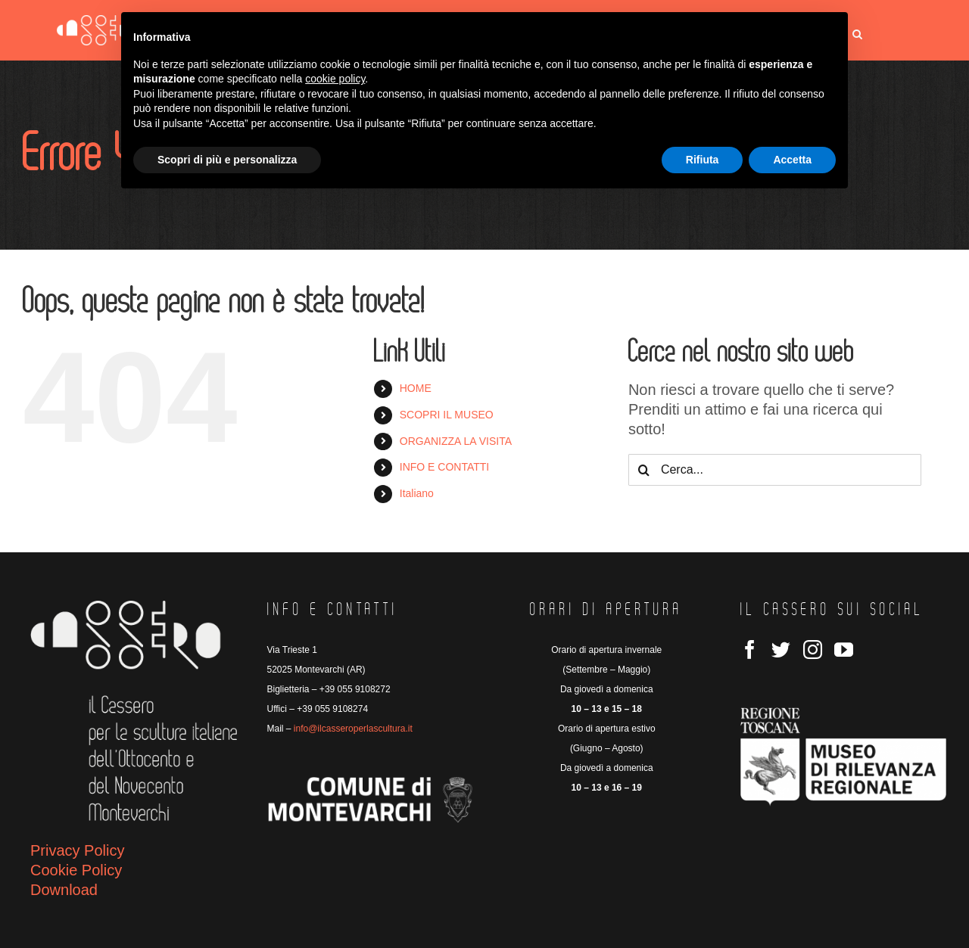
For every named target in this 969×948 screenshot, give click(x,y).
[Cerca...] (774, 470)
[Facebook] (749, 649)
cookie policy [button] (335, 79)
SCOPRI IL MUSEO (447, 415)
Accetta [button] (792, 160)
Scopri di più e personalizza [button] (227, 160)
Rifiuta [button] (702, 160)
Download (64, 889)
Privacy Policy (77, 850)
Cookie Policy (76, 870)
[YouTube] (843, 649)
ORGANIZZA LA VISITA (456, 441)
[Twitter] (780, 649)
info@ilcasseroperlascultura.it (353, 728)
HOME (416, 388)
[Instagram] (812, 649)
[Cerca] (644, 470)
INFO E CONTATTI (444, 467)
